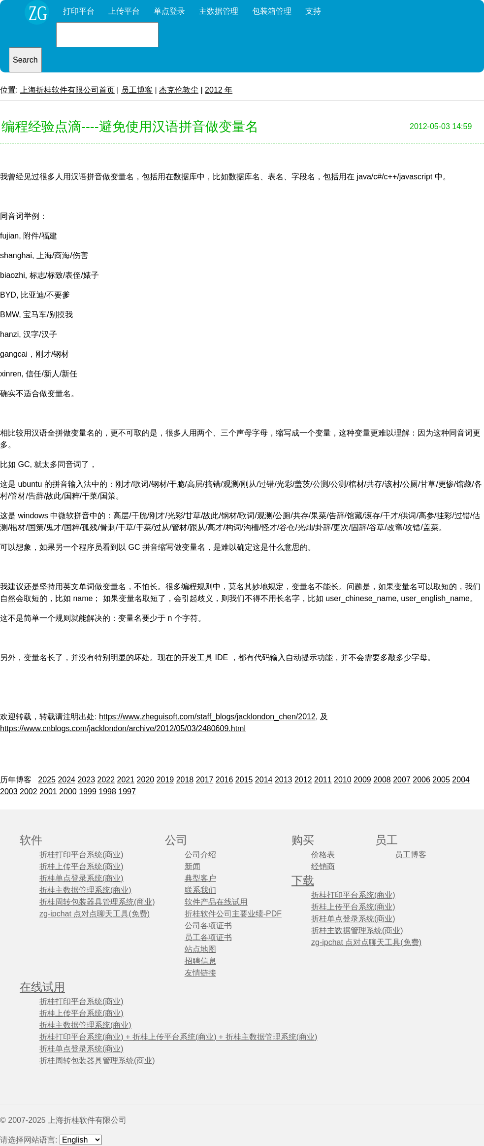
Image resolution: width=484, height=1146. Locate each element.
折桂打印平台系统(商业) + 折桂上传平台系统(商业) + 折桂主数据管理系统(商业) (178, 1037)
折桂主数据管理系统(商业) (85, 890)
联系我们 (200, 890)
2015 (244, 779)
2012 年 (218, 90)
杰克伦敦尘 (178, 90)
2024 (66, 779)
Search (25, 60)
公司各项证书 (208, 925)
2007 (402, 779)
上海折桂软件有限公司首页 (67, 90)
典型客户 (200, 878)
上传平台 (124, 11)
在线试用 (42, 987)
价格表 (323, 854)
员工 (386, 840)
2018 (185, 779)
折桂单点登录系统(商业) (81, 878)
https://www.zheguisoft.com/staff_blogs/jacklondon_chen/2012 (207, 716)
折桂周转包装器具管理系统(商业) (97, 902)
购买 (302, 840)
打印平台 (79, 11)
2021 (126, 779)
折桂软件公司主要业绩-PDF (233, 914)
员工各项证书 (208, 937)
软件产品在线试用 (216, 902)
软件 (31, 840)
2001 (48, 791)
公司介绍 (200, 854)
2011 (323, 779)
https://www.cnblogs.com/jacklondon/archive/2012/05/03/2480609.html (123, 728)
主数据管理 (218, 11)
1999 (88, 791)
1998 (107, 791)
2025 (47, 779)
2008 (382, 779)
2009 (362, 779)
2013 (283, 779)
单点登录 (169, 11)
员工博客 (137, 90)
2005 (441, 779)
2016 (224, 779)
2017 (205, 779)
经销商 (323, 866)
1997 (127, 791)
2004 (461, 779)
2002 (28, 791)
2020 (146, 779)
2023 (86, 779)
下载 (302, 881)
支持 (313, 11)
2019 (165, 779)
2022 (106, 779)
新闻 (192, 866)
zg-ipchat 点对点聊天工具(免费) (94, 914)
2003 (9, 791)
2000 (68, 791)
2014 (264, 779)
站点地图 (200, 949)
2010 (343, 779)
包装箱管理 (271, 11)
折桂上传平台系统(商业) (81, 866)
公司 (176, 840)
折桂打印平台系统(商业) (81, 854)
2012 (303, 779)
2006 (421, 779)
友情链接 (200, 973)
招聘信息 (200, 961)
